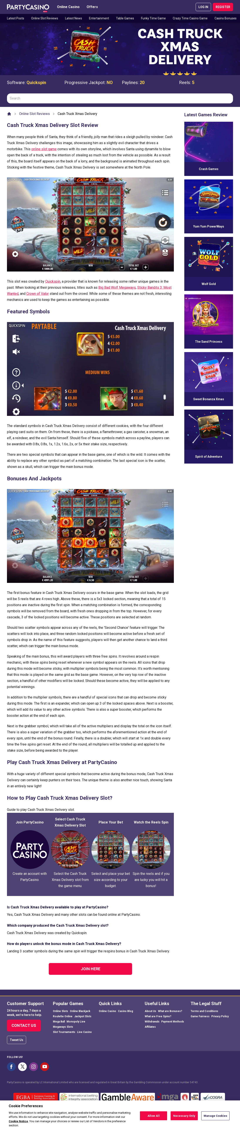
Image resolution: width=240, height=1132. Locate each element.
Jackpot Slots (82, 1016)
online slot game (44, 149)
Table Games (125, 18)
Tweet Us (16, 1040)
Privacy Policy (220, 1016)
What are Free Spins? (158, 1016)
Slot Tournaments (64, 1032)
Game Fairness (200, 1016)
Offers (92, 7)
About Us (150, 1011)
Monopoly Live (76, 1021)
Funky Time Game (153, 18)
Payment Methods (172, 1021)
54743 (194, 1082)
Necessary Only (184, 1117)
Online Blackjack (80, 1011)
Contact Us (24, 1025)
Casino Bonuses (226, 18)
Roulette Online (62, 1016)
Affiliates (150, 1026)
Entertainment (99, 18)
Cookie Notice (18, 1123)
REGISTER (223, 7)
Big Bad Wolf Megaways (117, 287)
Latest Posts (15, 18)
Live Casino (84, 1032)
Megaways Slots (63, 1026)
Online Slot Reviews (44, 18)
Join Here (90, 969)
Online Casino (68, 7)
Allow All (154, 1117)
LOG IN (203, 7)
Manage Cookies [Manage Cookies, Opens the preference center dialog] (215, 1117)
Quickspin (36, 82)
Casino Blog (125, 1011)
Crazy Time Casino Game (190, 18)
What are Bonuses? (170, 1011)
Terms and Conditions (204, 1011)
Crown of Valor (37, 294)
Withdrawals (152, 1021)
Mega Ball (59, 1021)
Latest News (73, 18)
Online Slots (60, 1011)
